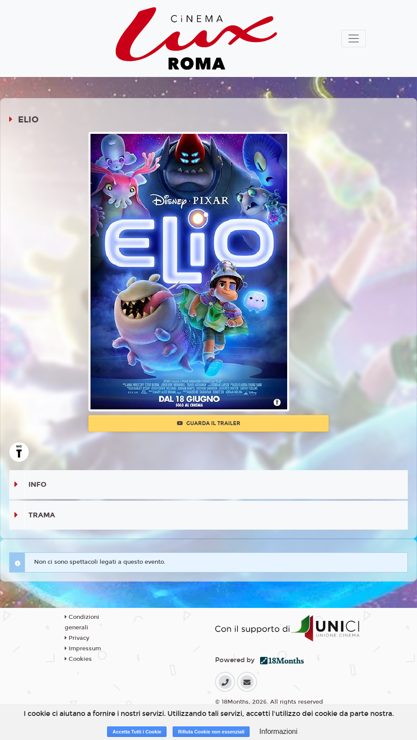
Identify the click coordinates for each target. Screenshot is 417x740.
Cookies (78, 659)
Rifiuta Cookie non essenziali (211, 731)
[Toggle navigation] (353, 38)
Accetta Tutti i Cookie (136, 731)
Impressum (83, 648)
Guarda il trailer (208, 423)
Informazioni (278, 731)
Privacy (77, 638)
